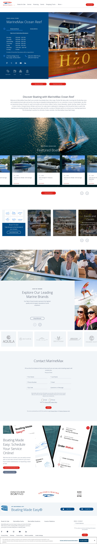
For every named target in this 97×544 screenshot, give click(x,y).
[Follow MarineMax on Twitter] (11, 63)
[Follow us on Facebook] (1, 531)
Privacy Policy (54, 411)
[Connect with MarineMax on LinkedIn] (25, 63)
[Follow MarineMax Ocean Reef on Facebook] (6, 63)
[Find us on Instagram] (13, 531)
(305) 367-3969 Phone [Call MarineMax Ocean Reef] (34, 56)
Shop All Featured (48, 193)
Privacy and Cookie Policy (51, 402)
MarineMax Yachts (18, 521)
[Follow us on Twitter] (7, 531)
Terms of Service (63, 411)
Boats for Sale (21, 4)
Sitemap (12, 535)
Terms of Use (19, 535)
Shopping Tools (51, 4)
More (60, 4)
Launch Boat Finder (13, 232)
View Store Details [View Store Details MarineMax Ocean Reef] (39, 84)
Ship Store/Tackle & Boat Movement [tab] (19, 33)
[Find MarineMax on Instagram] (16, 63)
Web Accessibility (29, 535)
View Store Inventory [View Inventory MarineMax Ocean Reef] (57, 84)
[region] (48, 540)
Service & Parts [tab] (34, 29)
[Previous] (81, 193)
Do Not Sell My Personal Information (69, 540)
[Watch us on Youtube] (20, 531)
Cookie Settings (39, 535)
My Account (89, 4)
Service (29, 4)
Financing (36, 4)
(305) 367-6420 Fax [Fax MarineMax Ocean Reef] (33, 57)
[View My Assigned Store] (8, 5)
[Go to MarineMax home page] (8, 3)
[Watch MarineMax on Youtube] (21, 63)
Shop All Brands (37, 318)
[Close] (94, 540)
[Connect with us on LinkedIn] (26, 531)
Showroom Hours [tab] (14, 29)
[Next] (87, 193)
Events (42, 4)
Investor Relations (49, 521)
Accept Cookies (83, 540)
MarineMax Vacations (34, 521)
